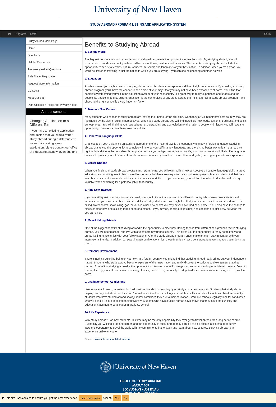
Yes (117, 398)
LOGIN (267, 33)
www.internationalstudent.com (113, 339)
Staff (33, 33)
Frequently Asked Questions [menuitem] (44, 69)
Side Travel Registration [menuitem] (42, 76)
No (125, 398)
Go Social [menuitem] (33, 90)
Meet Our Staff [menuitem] (36, 97)
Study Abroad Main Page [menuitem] (43, 41)
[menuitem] (54, 130)
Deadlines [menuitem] (34, 55)
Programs (20, 33)
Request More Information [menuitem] (43, 83)
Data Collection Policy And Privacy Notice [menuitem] (52, 104)
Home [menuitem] (31, 48)
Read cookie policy (90, 398)
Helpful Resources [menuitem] (39, 62)
